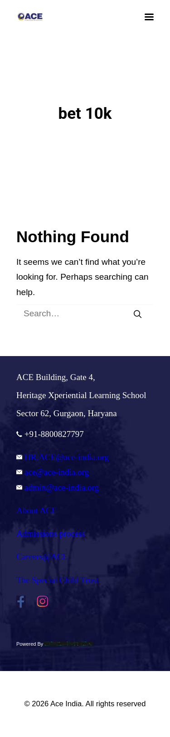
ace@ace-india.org (52, 472)
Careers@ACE (42, 556)
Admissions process (50, 533)
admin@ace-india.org (57, 487)
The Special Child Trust (57, 580)
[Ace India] (30, 16)
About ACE (36, 510)
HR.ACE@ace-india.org (62, 457)
